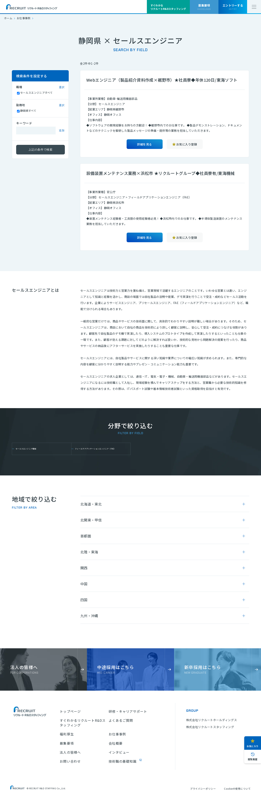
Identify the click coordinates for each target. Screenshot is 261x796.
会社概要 (116, 743)
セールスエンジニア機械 (35, 449)
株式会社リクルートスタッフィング (210, 727)
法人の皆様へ (70, 752)
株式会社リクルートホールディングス (211, 720)
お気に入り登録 (186, 144)
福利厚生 (67, 734)
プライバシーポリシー (203, 788)
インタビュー (119, 752)
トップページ (70, 711)
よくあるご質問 (121, 720)
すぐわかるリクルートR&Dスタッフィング (83, 722)
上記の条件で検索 (40, 149)
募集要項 (67, 743)
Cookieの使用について (237, 788)
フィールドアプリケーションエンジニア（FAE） (101, 449)
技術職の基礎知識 (123, 761)
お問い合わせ (70, 761)
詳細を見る (144, 144)
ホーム (8, 18)
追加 (61, 130)
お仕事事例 (23, 18)
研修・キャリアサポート (128, 711)
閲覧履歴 (252, 759)
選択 (61, 87)
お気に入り (253, 746)
